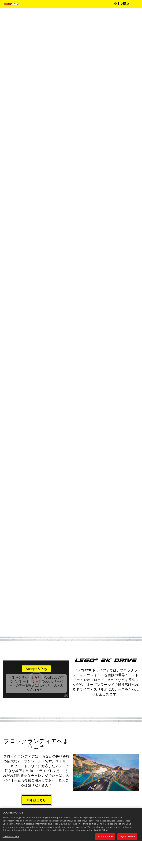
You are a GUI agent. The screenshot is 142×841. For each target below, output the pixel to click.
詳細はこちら (36, 800)
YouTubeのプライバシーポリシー (37, 679)
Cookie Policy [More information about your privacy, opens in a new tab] (101, 833)
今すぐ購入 (122, 3)
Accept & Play (36, 669)
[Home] (12, 4)
